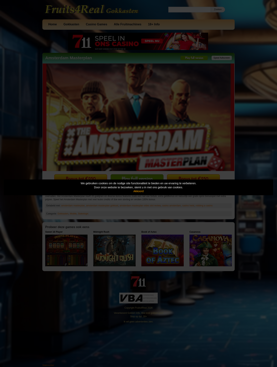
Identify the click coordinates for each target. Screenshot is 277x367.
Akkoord (138, 191)
